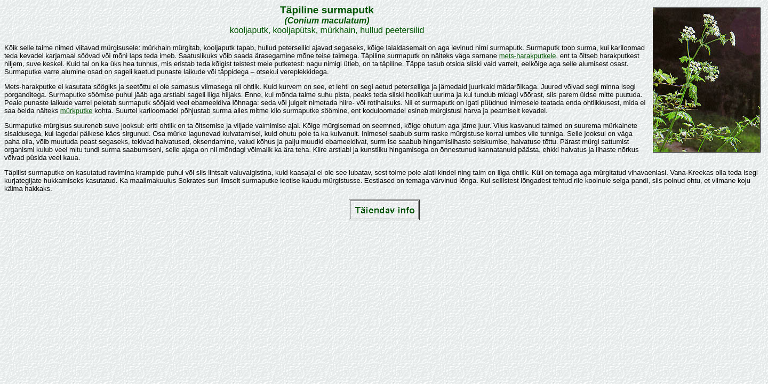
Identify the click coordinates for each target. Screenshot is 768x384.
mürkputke (76, 111)
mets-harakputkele (527, 56)
